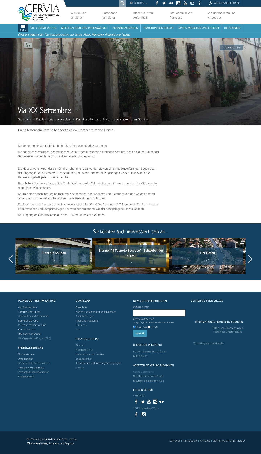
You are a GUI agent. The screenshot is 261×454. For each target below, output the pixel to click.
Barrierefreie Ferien (29, 320)
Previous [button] (10, 258)
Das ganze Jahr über (29, 334)
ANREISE (205, 440)
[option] (53, 256)
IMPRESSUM (190, 440)
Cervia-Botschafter (143, 371)
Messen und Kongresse (31, 367)
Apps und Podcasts (87, 320)
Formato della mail (154, 321)
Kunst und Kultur (87, 119)
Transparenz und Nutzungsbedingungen (98, 363)
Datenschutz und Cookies (90, 354)
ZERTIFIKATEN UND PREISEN (229, 440)
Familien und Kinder (29, 311)
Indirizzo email (141, 306)
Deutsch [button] (141, 3)
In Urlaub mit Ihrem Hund (32, 325)
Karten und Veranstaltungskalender (96, 311)
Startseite (24, 119)
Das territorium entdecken (53, 119)
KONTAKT (174, 440)
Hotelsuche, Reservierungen (227, 328)
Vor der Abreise (26, 329)
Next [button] (250, 258)
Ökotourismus (26, 354)
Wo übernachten (27, 307)
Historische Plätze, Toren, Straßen (126, 119)
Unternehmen (25, 358)
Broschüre (81, 307)
